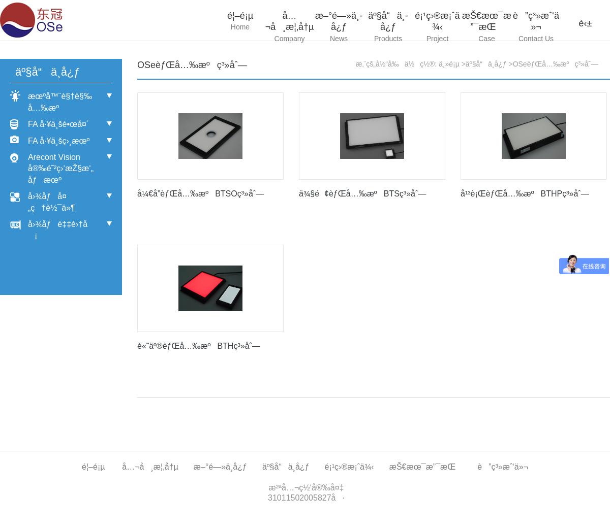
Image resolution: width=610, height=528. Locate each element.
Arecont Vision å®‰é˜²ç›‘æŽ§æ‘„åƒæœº (61, 168)
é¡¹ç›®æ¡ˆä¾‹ (437, 27)
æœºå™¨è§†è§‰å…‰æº (60, 102)
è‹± (585, 23)
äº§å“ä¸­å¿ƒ (388, 27)
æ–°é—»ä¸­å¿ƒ (338, 27)
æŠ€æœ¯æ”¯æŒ (486, 27)
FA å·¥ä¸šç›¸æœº (58, 141)
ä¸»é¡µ (449, 64)
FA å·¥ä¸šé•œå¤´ (58, 124)
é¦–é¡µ (240, 22)
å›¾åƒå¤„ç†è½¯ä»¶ (51, 202)
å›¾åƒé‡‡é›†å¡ (57, 230)
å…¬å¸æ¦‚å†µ (289, 27)
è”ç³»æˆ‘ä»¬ (536, 27)
